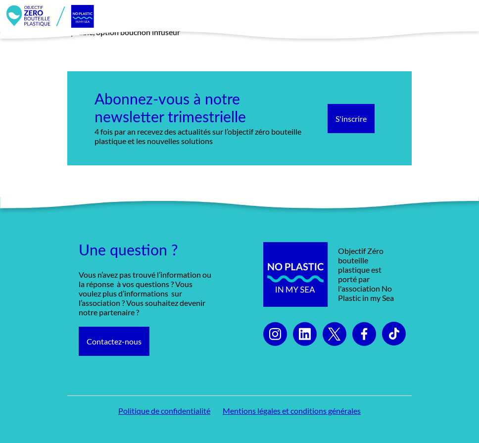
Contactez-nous (114, 341)
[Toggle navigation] (460, 16)
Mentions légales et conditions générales (292, 410)
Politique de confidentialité (164, 410)
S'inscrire (351, 118)
